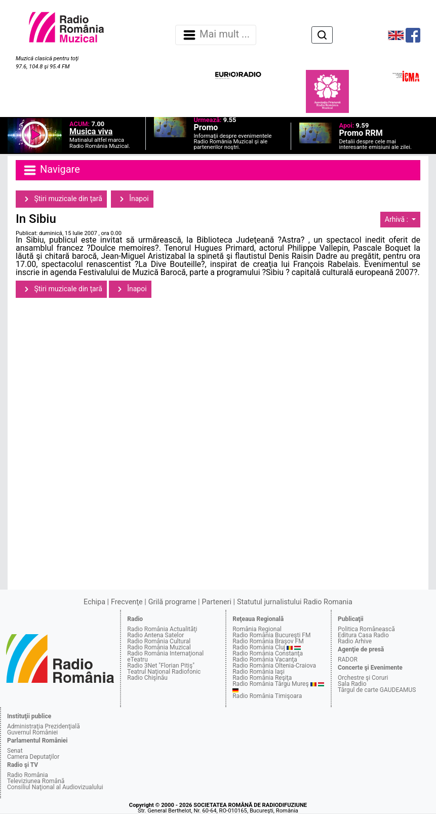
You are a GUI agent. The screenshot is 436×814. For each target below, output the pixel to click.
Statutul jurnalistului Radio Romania (294, 602)
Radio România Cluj (258, 647)
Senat (15, 750)
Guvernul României (32, 732)
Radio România (27, 775)
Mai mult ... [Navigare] (216, 35)
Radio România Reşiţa (262, 677)
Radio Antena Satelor (155, 635)
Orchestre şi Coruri (363, 677)
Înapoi (132, 199)
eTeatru (137, 659)
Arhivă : (397, 219)
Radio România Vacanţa (264, 659)
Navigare (51, 170)
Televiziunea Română (35, 781)
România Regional (257, 629)
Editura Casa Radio (363, 635)
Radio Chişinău (147, 677)
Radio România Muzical (158, 647)
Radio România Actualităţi (162, 629)
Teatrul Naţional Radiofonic (164, 671)
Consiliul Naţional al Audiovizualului (55, 787)
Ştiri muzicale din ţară (61, 199)
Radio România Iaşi (258, 671)
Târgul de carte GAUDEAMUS (377, 689)
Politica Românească (366, 629)
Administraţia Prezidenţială (43, 726)
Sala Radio (352, 683)
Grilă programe (172, 602)
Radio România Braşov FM (267, 641)
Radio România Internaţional (165, 653)
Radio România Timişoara (267, 696)
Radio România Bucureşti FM (271, 635)
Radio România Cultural (158, 641)
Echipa (94, 602)
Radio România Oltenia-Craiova (274, 665)
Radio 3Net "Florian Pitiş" (160, 665)
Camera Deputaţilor (33, 756)
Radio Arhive (355, 641)
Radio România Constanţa (267, 653)
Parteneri (216, 602)
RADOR (348, 659)
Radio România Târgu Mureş (270, 683)
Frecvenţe (126, 602)
